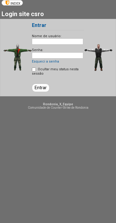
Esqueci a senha (45, 61)
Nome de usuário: (47, 36)
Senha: (37, 50)
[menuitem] (12, 3)
